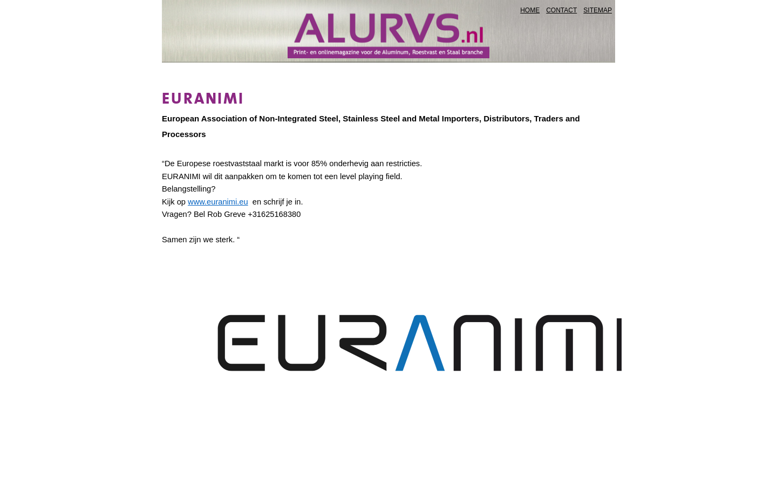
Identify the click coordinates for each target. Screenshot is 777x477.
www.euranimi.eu (218, 201)
